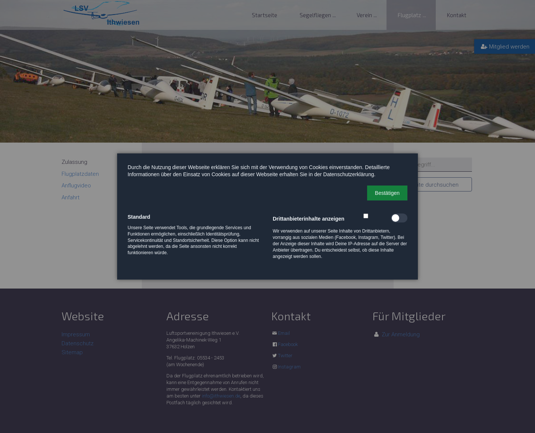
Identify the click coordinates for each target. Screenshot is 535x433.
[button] (387, 193)
